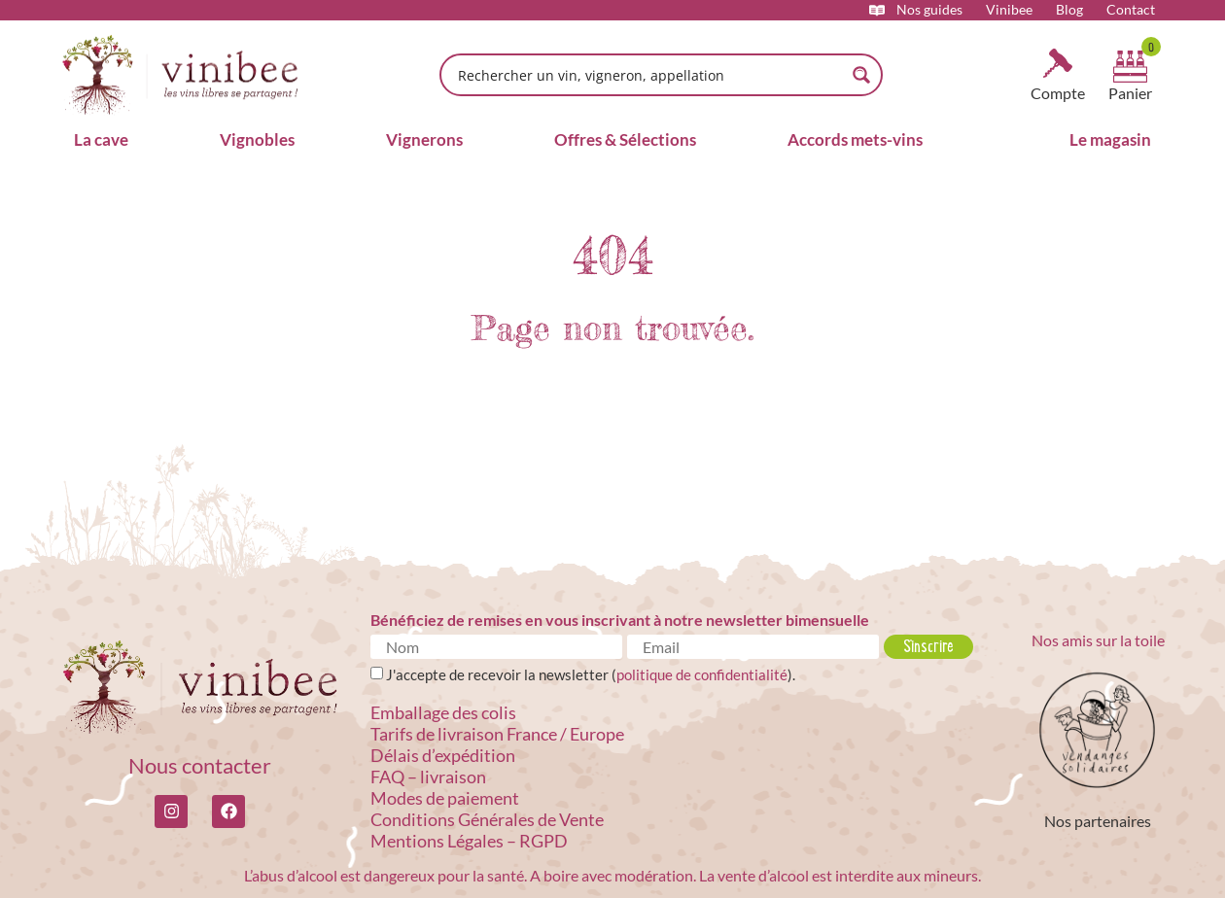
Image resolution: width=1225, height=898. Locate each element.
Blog (1069, 10)
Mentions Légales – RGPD (469, 840)
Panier (1130, 93)
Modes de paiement (444, 798)
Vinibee (1009, 10)
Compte (1058, 93)
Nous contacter (199, 765)
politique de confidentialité (702, 674)
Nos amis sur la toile (1098, 640)
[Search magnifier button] (861, 74)
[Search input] (648, 74)
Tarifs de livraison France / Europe (497, 733)
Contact (1130, 10)
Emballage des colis (443, 712)
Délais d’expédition (442, 755)
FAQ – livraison (428, 776)
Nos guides (929, 10)
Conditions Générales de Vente (487, 819)
